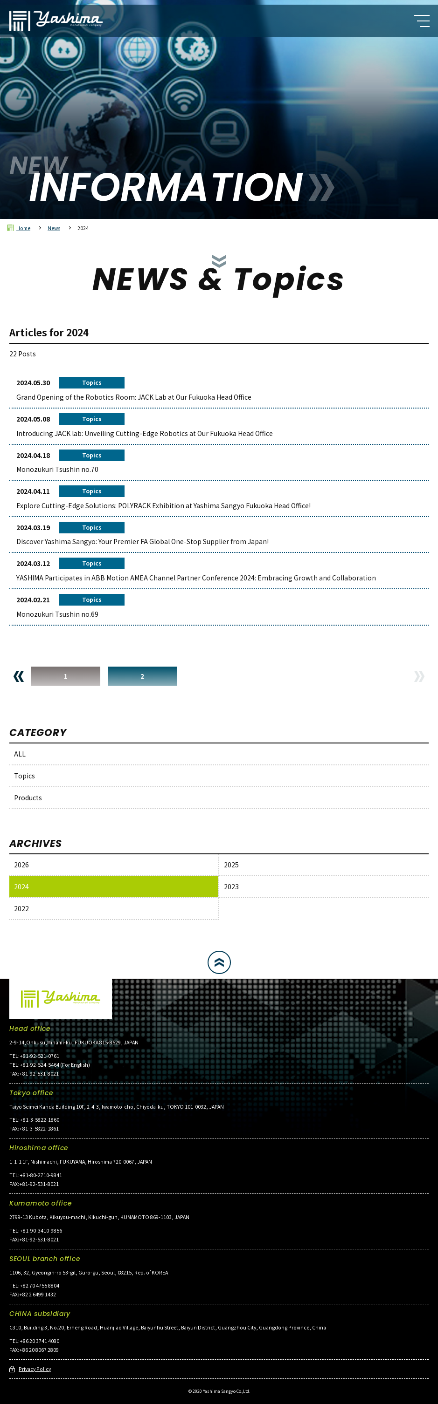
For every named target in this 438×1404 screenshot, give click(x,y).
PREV (18, 676)
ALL (20, 753)
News (54, 228)
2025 (231, 864)
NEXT (419, 676)
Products (28, 797)
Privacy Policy (35, 1368)
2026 (21, 864)
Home (23, 228)
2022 (21, 908)
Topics (24, 775)
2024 (21, 886)
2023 (231, 886)
